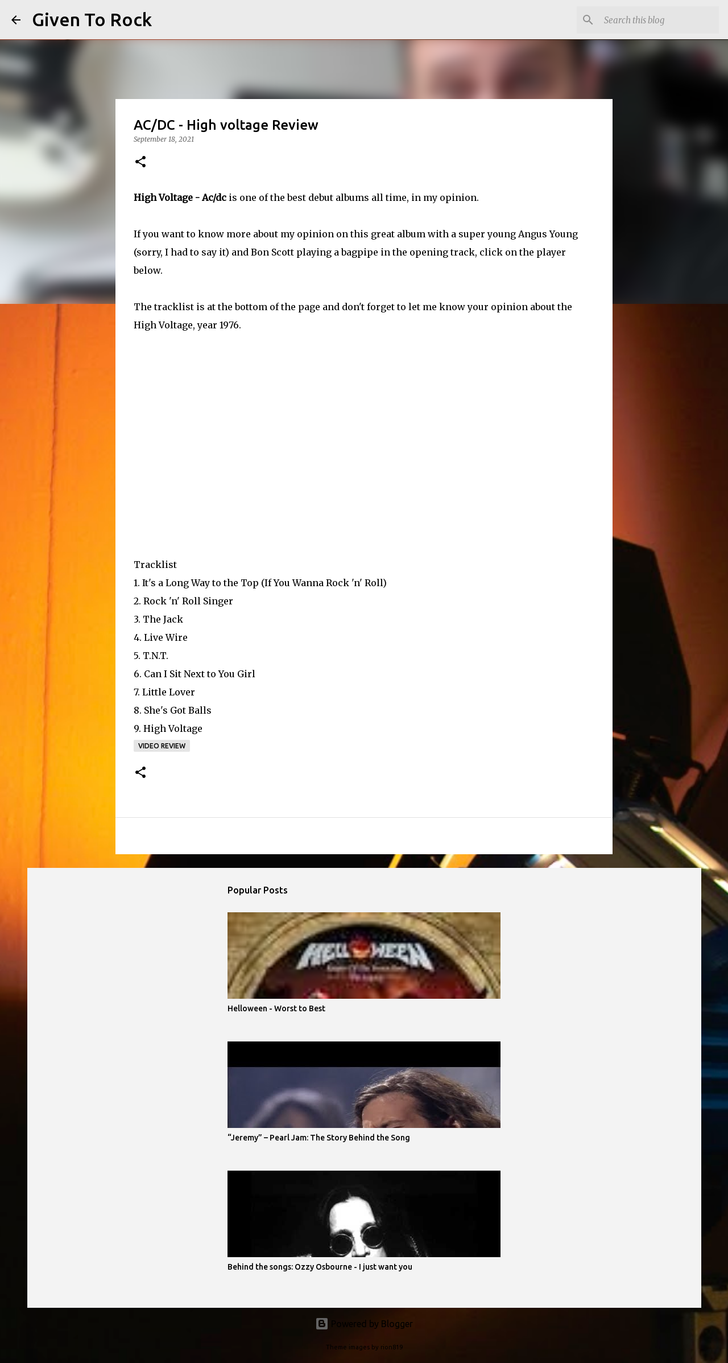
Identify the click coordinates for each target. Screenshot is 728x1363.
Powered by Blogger (364, 1324)
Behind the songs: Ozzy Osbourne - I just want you (320, 1266)
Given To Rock (92, 19)
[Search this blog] (659, 20)
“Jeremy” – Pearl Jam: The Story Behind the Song (319, 1137)
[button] (140, 162)
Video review (161, 746)
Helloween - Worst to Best (276, 1008)
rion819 (391, 1347)
